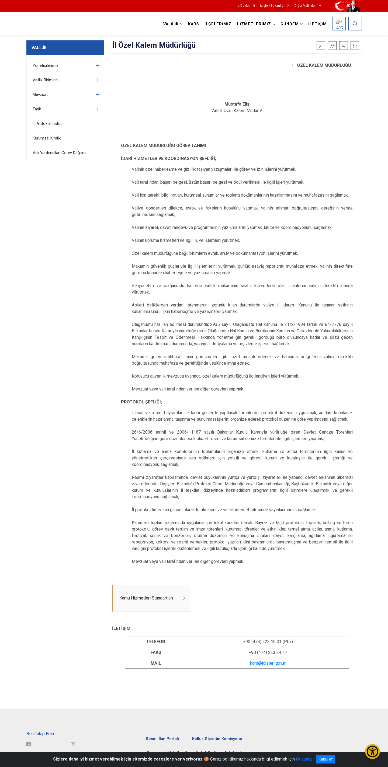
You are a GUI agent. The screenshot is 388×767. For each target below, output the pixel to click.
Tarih (37, 109)
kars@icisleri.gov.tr (268, 663)
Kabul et (325, 759)
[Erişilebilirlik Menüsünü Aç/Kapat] (372, 751)
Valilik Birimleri (45, 80)
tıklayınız (304, 759)
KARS (193, 24)
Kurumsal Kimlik (47, 138)
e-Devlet (244, 6)
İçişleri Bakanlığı (272, 6)
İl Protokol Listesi (48, 123)
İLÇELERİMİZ (218, 24)
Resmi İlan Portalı (162, 739)
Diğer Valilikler (306, 6)
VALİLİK (39, 47)
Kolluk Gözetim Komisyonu (217, 739)
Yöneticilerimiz (45, 65)
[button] (343, 45)
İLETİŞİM (317, 24)
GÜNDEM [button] (289, 24)
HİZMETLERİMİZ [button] (254, 24)
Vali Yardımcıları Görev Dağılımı (59, 152)
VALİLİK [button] (171, 24)
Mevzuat (40, 94)
